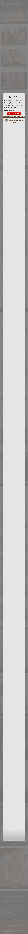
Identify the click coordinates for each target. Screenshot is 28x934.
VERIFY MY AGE (14, 113)
